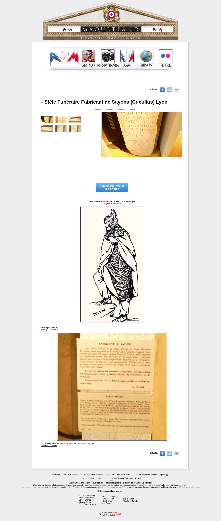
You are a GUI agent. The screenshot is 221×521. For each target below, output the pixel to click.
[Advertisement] (110, 80)
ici (167, 475)
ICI (55, 327)
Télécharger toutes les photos (112, 187)
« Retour (154, 89)
